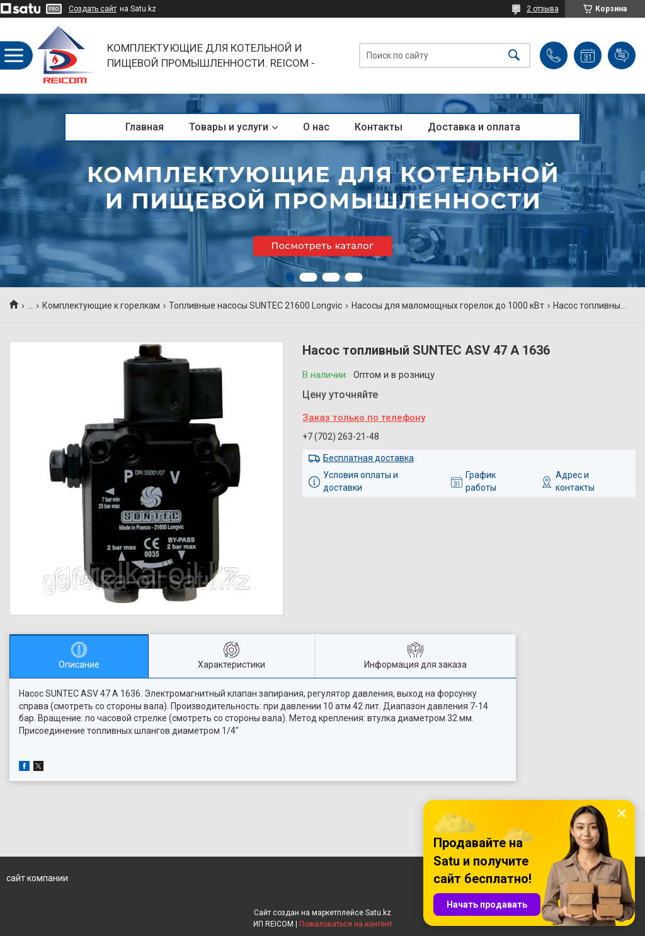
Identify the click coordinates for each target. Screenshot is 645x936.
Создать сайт (93, 8)
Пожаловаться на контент (345, 924)
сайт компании (37, 878)
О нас (316, 127)
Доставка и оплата (474, 127)
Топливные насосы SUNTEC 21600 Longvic (255, 305)
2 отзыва (543, 8)
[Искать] (514, 55)
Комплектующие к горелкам (101, 305)
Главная (144, 127)
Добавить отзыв (622, 55)
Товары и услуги (228, 127)
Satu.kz (378, 912)
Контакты (378, 127)
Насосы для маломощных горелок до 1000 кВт (447, 305)
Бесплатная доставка (368, 458)
